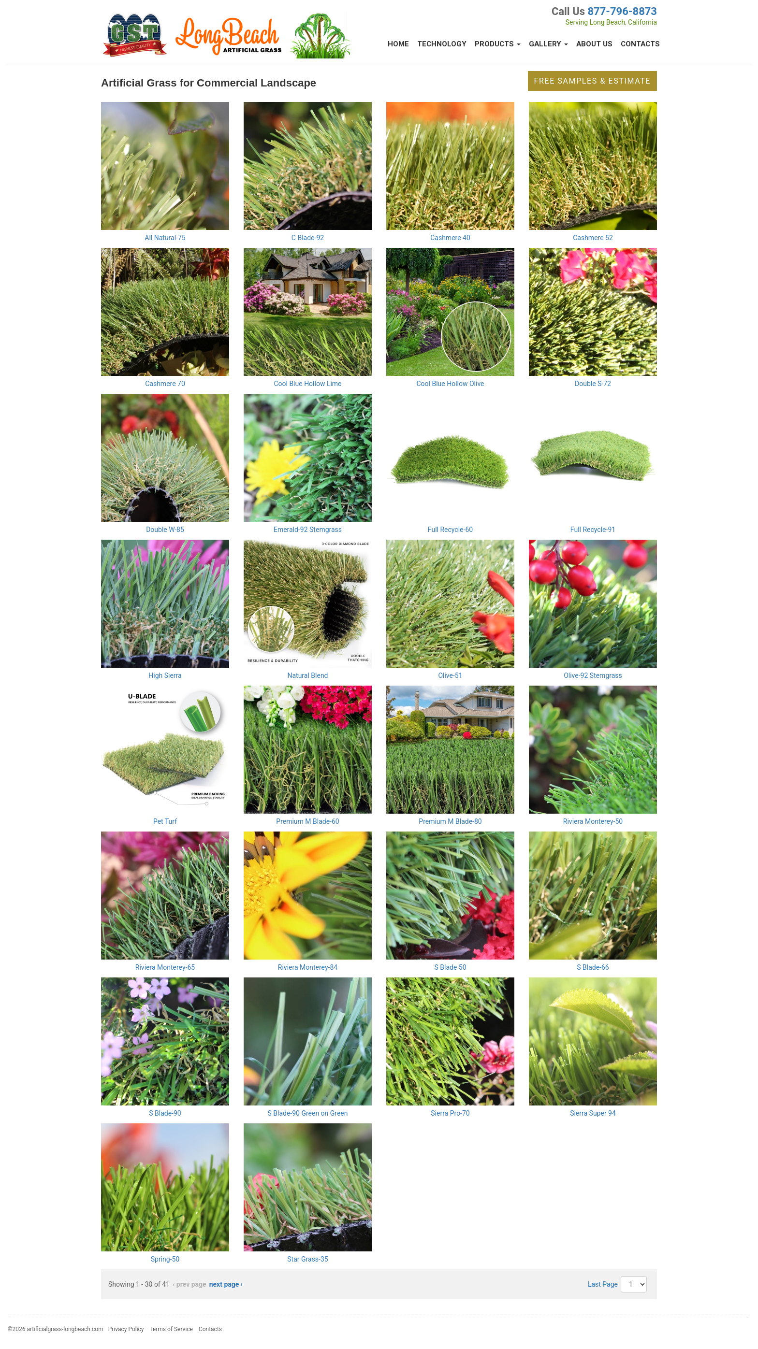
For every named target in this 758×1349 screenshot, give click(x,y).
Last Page (603, 1284)
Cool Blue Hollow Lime (307, 383)
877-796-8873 (622, 11)
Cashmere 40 (450, 238)
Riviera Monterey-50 (593, 821)
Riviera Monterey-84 (307, 967)
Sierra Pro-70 (450, 1113)
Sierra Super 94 (593, 1113)
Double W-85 (165, 529)
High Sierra (164, 675)
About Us (594, 44)
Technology (441, 44)
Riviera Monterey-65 (165, 967)
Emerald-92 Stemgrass (308, 529)
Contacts (640, 44)
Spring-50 (165, 1259)
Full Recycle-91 (592, 529)
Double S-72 (593, 383)
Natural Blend (307, 675)
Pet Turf (165, 821)
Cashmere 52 (593, 238)
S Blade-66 (593, 967)
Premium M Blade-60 (307, 821)
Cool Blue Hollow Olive (450, 383)
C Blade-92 (308, 238)
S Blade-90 (165, 1113)
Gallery (548, 44)
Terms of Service (171, 1329)
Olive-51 (450, 675)
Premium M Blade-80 (450, 821)
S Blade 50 (450, 967)
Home (398, 44)
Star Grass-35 (307, 1259)
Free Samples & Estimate (592, 81)
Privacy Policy (126, 1329)
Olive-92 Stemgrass (593, 675)
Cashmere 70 (165, 383)
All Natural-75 (165, 238)
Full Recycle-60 (450, 529)
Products (498, 44)
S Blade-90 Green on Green (307, 1113)
